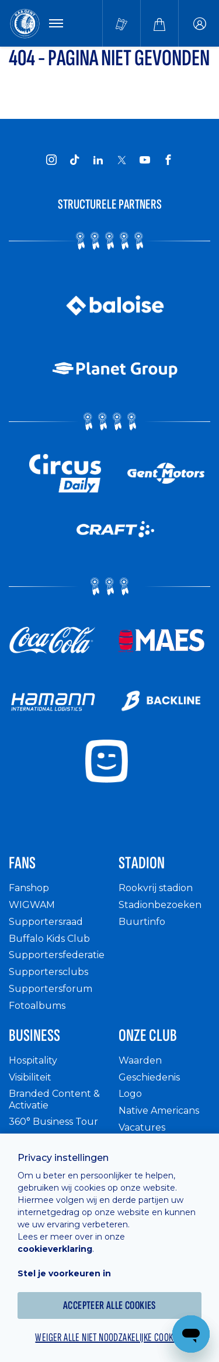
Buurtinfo (142, 921)
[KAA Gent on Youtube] (145, 160)
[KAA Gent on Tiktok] (75, 160)
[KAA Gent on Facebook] (168, 160)
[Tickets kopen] (121, 23)
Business (34, 1035)
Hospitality (33, 1060)
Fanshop (29, 887)
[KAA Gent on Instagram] (51, 160)
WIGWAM (32, 904)
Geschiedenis (149, 1077)
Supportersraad (46, 921)
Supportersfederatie (57, 954)
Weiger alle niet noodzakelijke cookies (109, 1338)
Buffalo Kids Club (49, 938)
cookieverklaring (55, 1249)
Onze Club (148, 1035)
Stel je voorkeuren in (64, 1273)
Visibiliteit (30, 1077)
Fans (22, 863)
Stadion (142, 863)
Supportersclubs (48, 971)
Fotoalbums (37, 1005)
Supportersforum (50, 988)
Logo (130, 1093)
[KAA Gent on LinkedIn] (98, 160)
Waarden (140, 1060)
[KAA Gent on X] (121, 160)
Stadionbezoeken (160, 904)
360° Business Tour (53, 1121)
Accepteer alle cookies (109, 1305)
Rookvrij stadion (156, 887)
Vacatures (142, 1127)
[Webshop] (159, 23)
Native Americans (159, 1110)
